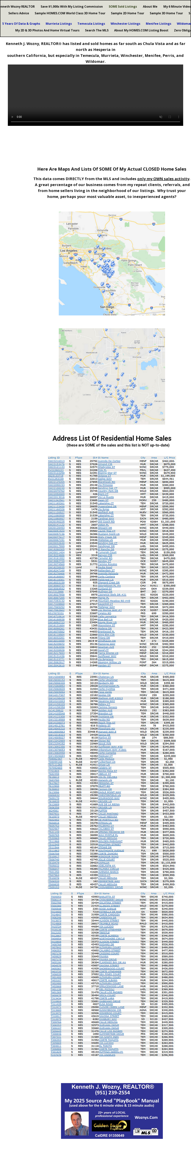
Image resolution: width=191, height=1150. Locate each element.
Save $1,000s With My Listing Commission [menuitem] (72, 6)
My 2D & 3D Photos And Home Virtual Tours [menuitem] (47, 30)
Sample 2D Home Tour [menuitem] (127, 13)
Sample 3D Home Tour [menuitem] (166, 13)
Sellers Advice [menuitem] (18, 13)
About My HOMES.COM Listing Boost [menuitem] (141, 30)
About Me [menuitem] (150, 6)
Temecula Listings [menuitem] (91, 24)
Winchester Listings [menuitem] (125, 24)
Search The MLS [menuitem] (97, 30)
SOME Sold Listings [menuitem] (123, 6)
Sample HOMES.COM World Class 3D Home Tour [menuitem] (70, 13)
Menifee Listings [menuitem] (158, 24)
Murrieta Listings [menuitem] (59, 24)
